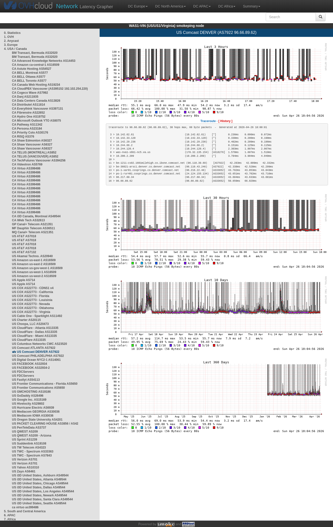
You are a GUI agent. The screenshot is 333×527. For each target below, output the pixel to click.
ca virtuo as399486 (25, 507)
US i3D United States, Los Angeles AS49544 (43, 491)
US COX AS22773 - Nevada (31, 304)
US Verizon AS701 (24, 459)
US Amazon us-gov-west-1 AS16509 (37, 268)
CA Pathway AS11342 (27, 124)
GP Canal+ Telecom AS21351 (32, 224)
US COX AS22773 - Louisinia (32, 300)
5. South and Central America (25, 511)
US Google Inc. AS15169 (29, 399)
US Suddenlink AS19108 (29, 443)
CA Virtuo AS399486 (26, 168)
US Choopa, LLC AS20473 (30, 324)
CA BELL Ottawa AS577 (28, 76)
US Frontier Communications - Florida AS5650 (44, 383)
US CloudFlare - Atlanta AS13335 (35, 328)
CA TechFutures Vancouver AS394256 (39, 160)
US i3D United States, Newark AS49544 (39, 495)
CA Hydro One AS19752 (29, 116)
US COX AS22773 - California (32, 292)
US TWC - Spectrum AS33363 (32, 451)
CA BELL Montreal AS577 (30, 73)
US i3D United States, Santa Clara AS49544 (42, 499)
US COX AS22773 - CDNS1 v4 (33, 288)
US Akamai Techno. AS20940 (32, 256)
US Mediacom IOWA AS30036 (33, 415)
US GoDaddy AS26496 (27, 395)
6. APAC (9, 515)
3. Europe (11, 45)
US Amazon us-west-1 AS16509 (34, 272)
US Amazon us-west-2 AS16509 (34, 276)
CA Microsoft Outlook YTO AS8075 (36, 120)
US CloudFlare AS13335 (29, 340)
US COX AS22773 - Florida (30, 296)
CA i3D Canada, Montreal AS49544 (36, 216)
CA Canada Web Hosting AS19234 (36, 84)
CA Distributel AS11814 (28, 104)
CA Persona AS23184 (27, 128)
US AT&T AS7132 (24, 252)
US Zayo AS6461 (23, 471)
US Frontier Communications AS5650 (38, 387)
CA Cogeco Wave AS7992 (30, 92)
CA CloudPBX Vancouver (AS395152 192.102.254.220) (50, 88)
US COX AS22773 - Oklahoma (33, 308)
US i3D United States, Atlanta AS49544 (39, 479)
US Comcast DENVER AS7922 (38, 352)
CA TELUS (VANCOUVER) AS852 (35, 156)
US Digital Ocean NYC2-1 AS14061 (36, 360)
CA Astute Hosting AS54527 (31, 69)
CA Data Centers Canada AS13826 (36, 100)
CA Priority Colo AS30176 (30, 132)
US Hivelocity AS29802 (28, 403)
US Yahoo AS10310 (25, 467)
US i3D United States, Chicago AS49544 (40, 483)
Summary (251, 6)
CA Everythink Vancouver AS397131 (37, 108)
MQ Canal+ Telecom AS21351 (32, 232)
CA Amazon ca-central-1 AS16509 (35, 65)
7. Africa (10, 519)
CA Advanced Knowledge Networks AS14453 (43, 61)
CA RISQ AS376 (23, 136)
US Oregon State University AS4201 (37, 419)
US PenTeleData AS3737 (29, 427)
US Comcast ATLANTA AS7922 (33, 348)
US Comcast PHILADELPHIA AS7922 (38, 356)
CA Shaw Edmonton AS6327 (32, 140)
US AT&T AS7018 (24, 236)
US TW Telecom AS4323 (29, 447)
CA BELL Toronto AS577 (29, 80)
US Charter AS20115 (26, 320)
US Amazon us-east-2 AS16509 (34, 264)
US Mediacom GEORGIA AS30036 (36, 411)
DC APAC (202, 6)
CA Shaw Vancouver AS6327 (32, 144)
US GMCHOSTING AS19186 (31, 391)
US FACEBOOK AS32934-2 (31, 368)
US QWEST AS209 (25, 431)
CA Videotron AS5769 (27, 164)
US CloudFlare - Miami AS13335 (34, 336)
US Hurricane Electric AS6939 (33, 407)
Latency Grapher (84, 6)
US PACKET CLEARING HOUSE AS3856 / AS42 (45, 423)
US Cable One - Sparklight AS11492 (37, 316)
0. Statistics (12, 33)
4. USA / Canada (15, 49)
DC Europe (138, 6)
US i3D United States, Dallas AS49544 (38, 487)
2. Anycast (11, 41)
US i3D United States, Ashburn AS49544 (40, 475)
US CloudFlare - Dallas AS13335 (34, 332)
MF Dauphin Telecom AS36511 (33, 228)
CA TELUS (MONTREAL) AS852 (34, 152)
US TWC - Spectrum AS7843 (32, 455)
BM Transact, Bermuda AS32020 (35, 53)
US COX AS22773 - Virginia (31, 312)
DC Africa (226, 6)
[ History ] (225, 121)
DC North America (170, 6)
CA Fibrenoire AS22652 (28, 112)
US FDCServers (23, 372)
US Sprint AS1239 (24, 439)
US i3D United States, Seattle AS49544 (39, 503)
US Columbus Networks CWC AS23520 (39, 344)
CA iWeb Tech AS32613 (28, 220)
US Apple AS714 (23, 280)
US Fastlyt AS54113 (26, 379)
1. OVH (9, 37)
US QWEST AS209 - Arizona (31, 435)
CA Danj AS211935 (25, 96)
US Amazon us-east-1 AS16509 (34, 260)
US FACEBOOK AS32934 (29, 364)
